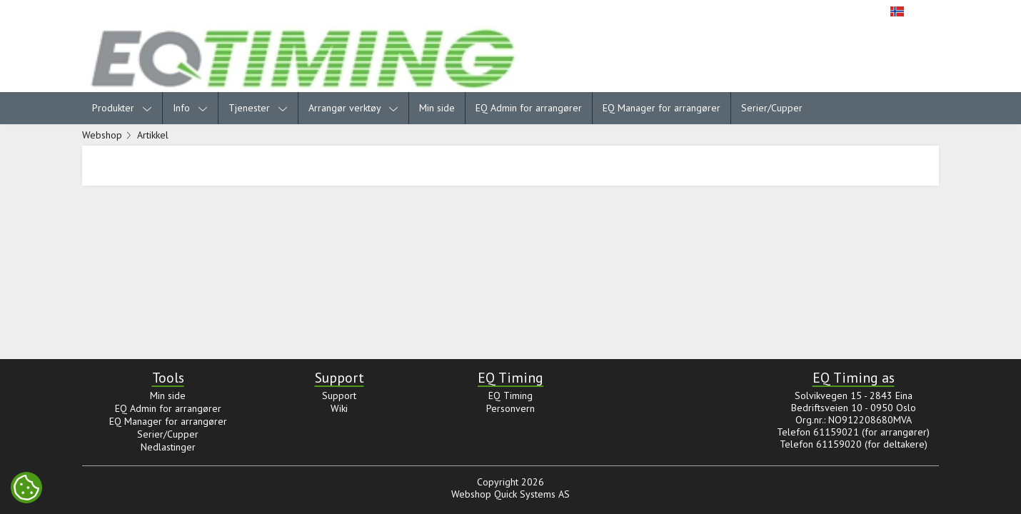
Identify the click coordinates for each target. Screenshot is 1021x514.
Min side (437, 107)
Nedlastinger (168, 446)
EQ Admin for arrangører (529, 107)
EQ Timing (510, 395)
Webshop (102, 134)
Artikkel (153, 134)
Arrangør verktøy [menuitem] (353, 107)
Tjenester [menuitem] (258, 107)
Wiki (339, 408)
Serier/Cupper (772, 107)
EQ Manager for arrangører (661, 107)
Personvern (510, 408)
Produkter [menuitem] (122, 107)
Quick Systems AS (532, 494)
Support (339, 395)
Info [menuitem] (190, 107)
